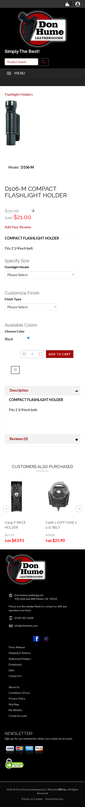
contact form (33, 606)
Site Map (14, 704)
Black (9, 339)
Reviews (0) (19, 439)
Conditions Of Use (19, 692)
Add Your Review (18, 227)
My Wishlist (15, 710)
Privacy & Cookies (32, 799)
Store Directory (54, 799)
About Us (14, 687)
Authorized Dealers (20, 658)
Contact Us (15, 676)
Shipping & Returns (20, 653)
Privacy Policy (17, 698)
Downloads (15, 664)
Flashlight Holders (19, 94)
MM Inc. (62, 789)
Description (19, 390)
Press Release (17, 647)
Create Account (18, 715)
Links (11, 670)
